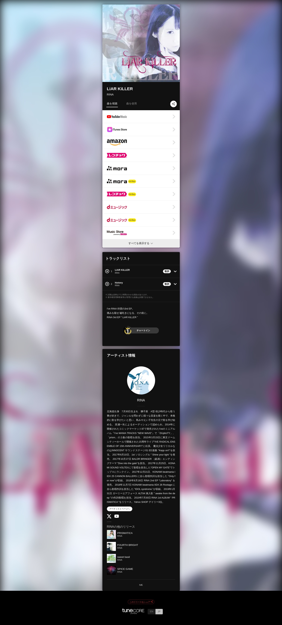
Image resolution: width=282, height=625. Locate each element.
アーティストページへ (119, 509)
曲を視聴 (112, 103)
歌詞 (167, 271)
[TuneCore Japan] (133, 613)
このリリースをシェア (141, 602)
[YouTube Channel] (116, 517)
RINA (110, 94)
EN (151, 611)
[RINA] (141, 380)
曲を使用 (131, 103)
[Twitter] (109, 517)
